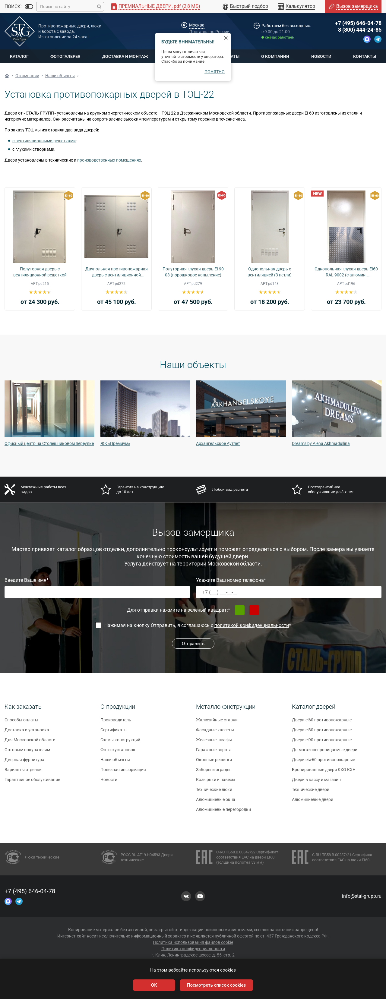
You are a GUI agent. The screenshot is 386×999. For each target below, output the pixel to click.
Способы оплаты (21, 722)
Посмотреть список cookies (216, 985)
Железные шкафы (214, 742)
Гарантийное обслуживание (32, 782)
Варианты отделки (23, 772)
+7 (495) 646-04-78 (358, 23)
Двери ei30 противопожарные (322, 732)
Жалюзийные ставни (217, 722)
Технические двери (310, 792)
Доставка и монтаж (125, 56)
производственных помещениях (109, 160)
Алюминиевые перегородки (223, 812)
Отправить (193, 643)
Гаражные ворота (214, 752)
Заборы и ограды (213, 772)
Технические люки (214, 792)
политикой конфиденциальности (251, 625)
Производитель (115, 722)
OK (154, 985)
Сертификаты (114, 732)
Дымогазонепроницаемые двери (324, 752)
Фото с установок (117, 752)
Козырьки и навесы (215, 782)
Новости (321, 56)
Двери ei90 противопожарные (322, 742)
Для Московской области (30, 742)
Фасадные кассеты (215, 732)
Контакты (364, 56)
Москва (196, 25)
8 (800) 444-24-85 (359, 30)
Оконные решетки (214, 762)
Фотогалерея (65, 56)
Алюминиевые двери (312, 802)
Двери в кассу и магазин (316, 782)
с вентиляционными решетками (44, 140)
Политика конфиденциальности (193, 948)
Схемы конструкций (120, 742)
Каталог (19, 56)
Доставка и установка (27, 732)
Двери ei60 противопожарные (322, 722)
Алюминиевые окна (215, 802)
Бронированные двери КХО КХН (324, 772)
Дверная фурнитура (24, 762)
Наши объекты (115, 762)
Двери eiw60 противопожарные (323, 762)
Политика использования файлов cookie (193, 942)
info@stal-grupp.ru (361, 896)
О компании (275, 56)
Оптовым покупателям (27, 752)
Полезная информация (123, 772)
